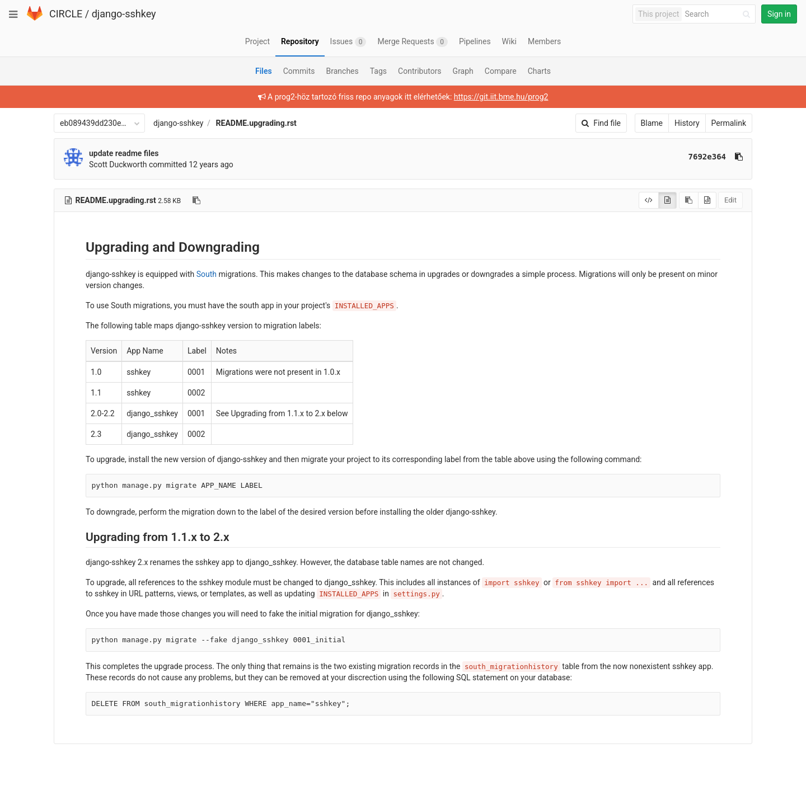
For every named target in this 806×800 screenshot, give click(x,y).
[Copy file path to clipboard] (196, 200)
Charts (539, 71)
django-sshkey (124, 14)
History (687, 123)
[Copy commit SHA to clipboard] (739, 156)
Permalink (728, 123)
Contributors (420, 71)
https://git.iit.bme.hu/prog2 (501, 96)
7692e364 (707, 156)
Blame (652, 123)
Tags (378, 71)
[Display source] (649, 200)
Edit (730, 200)
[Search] (719, 14)
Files (263, 71)
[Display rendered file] (667, 200)
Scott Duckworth (118, 164)
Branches (342, 71)
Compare (501, 71)
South (206, 274)
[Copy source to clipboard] (689, 200)
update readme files (124, 153)
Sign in (779, 14)
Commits (299, 71)
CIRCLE (65, 14)
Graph (463, 71)
